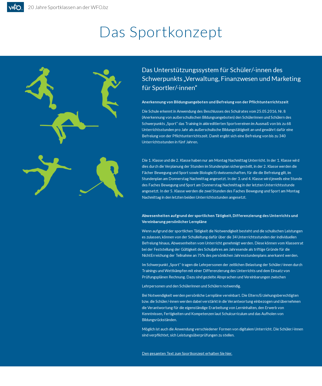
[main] (161, 31)
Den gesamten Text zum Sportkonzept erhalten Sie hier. (187, 353)
